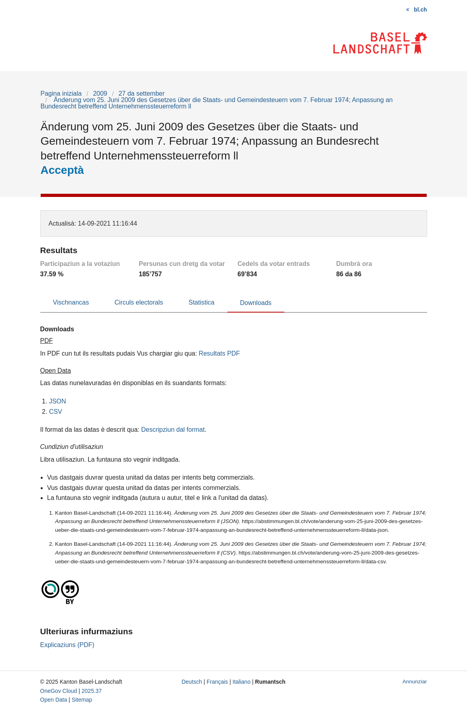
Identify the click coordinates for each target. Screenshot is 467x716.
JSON (57, 401)
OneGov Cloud (58, 691)
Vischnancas (71, 302)
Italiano (241, 682)
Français (217, 682)
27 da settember (141, 93)
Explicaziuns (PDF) (67, 644)
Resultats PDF (219, 353)
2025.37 (92, 691)
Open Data (53, 699)
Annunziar (414, 682)
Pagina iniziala (61, 93)
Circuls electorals (138, 302)
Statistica (202, 302)
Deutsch (191, 682)
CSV (55, 411)
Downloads (256, 302)
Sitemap (82, 699)
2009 (100, 93)
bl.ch (420, 9)
